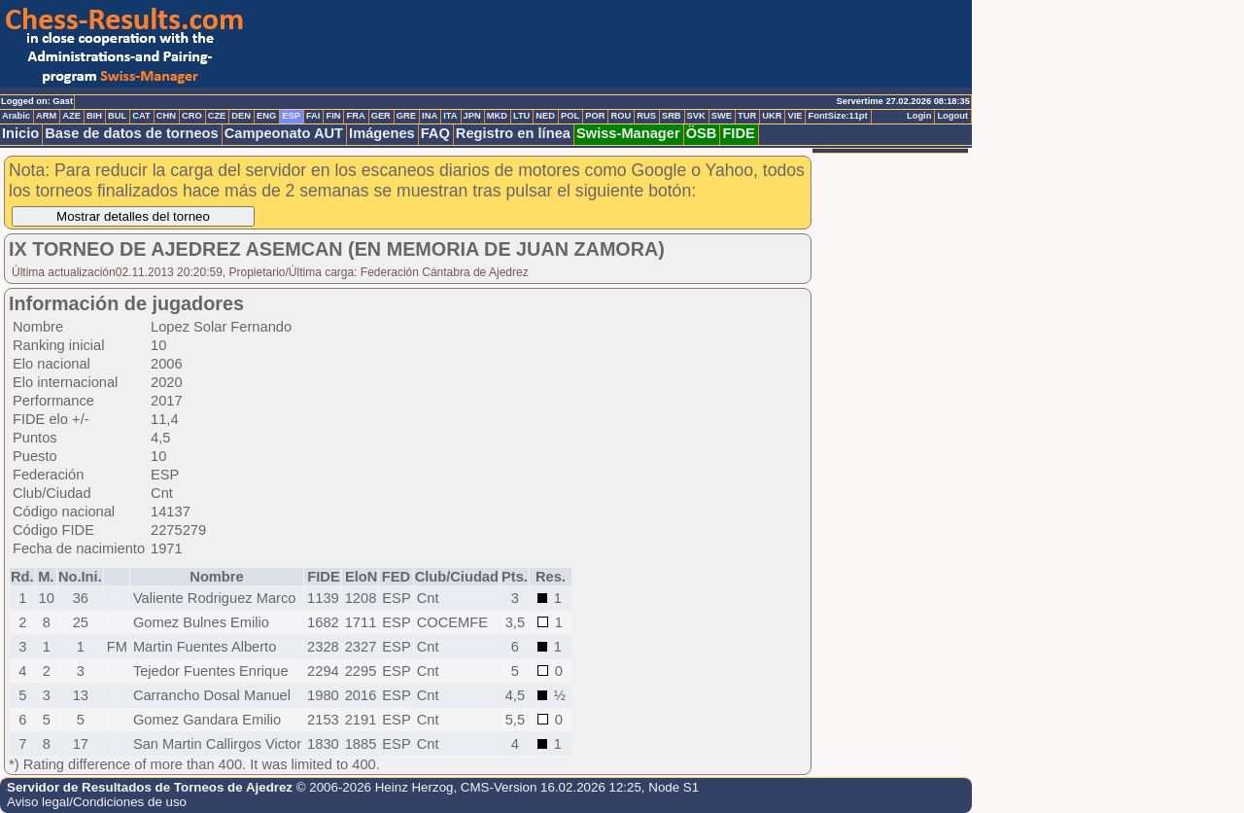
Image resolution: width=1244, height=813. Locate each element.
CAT (141, 116)
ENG (266, 116)
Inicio (20, 133)
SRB (671, 116)
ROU (620, 116)
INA (429, 116)
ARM (46, 116)
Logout (952, 116)
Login (919, 116)
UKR (771, 116)
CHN (166, 116)
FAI (313, 116)
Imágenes (382, 133)
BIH (94, 116)
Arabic (16, 116)
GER (381, 116)
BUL (117, 116)
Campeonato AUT (284, 133)
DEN (241, 116)
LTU (521, 116)
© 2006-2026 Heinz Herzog (375, 787)
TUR (747, 116)
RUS (646, 116)
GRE (406, 116)
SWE (721, 116)
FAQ (435, 133)
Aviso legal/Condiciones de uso (97, 802)
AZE (71, 116)
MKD (497, 116)
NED (545, 116)
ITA (450, 116)
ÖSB (701, 133)
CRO (192, 116)
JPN (472, 116)
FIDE (738, 133)
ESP (291, 116)
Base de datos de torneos (131, 133)
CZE (217, 116)
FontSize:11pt (837, 116)
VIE (794, 116)
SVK (696, 116)
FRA (355, 116)
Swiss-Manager (628, 133)
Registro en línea (513, 133)
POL (570, 116)
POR (595, 116)
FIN (333, 116)
